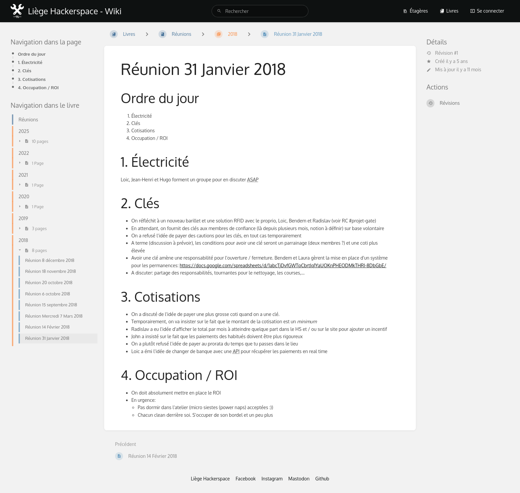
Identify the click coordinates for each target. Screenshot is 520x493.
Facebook (245, 478)
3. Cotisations (32, 79)
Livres (449, 11)
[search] (260, 11)
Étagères (415, 11)
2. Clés (24, 70)
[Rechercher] (219, 11)
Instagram (271, 478)
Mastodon (298, 478)
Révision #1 (442, 53)
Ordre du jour (31, 54)
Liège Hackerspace (210, 478)
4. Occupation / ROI (38, 87)
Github (322, 478)
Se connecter (487, 11)
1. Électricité (30, 62)
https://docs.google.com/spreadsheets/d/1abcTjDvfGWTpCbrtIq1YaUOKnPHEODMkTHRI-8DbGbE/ (283, 265)
